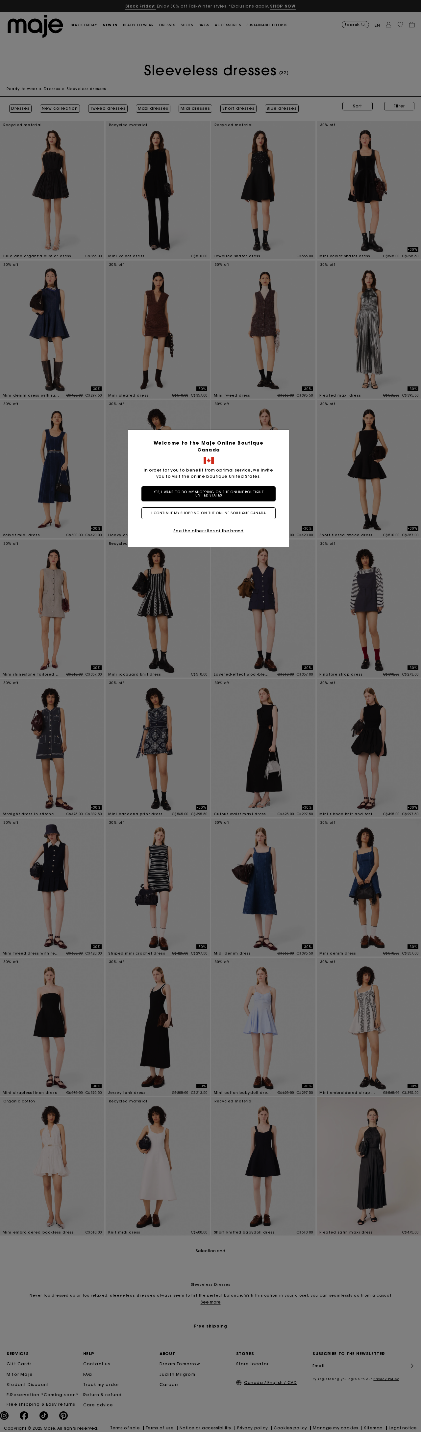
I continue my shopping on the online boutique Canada (210, 513)
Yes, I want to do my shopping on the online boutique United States (211, 493)
